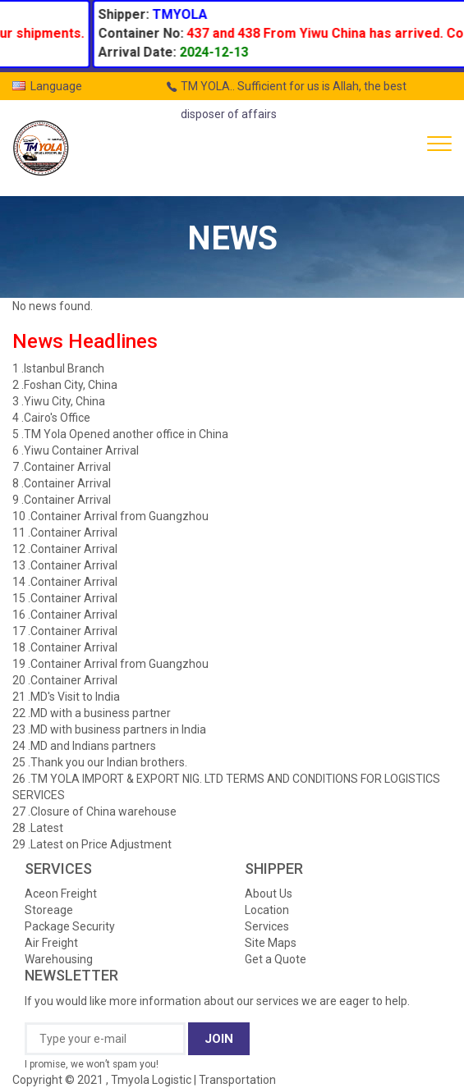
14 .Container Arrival (64, 581)
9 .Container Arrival (61, 499)
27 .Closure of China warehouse (94, 811)
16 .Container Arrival (64, 614)
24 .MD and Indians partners (84, 745)
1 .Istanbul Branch (58, 368)
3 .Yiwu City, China (58, 401)
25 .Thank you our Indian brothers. (99, 762)
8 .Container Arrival (61, 483)
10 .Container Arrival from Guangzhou (110, 516)
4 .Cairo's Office (51, 417)
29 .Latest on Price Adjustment (92, 844)
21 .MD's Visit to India (66, 696)
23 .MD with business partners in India (109, 729)
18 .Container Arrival (64, 647)
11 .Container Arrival (64, 532)
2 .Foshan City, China (64, 384)
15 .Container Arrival (64, 598)
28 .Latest (37, 827)
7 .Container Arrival (61, 466)
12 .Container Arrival (64, 548)
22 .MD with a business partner (91, 713)
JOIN (218, 1038)
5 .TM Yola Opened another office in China (120, 434)
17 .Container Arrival (64, 631)
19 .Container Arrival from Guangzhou (110, 663)
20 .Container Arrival (64, 680)
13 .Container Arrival (64, 565)
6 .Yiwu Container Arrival (75, 450)
